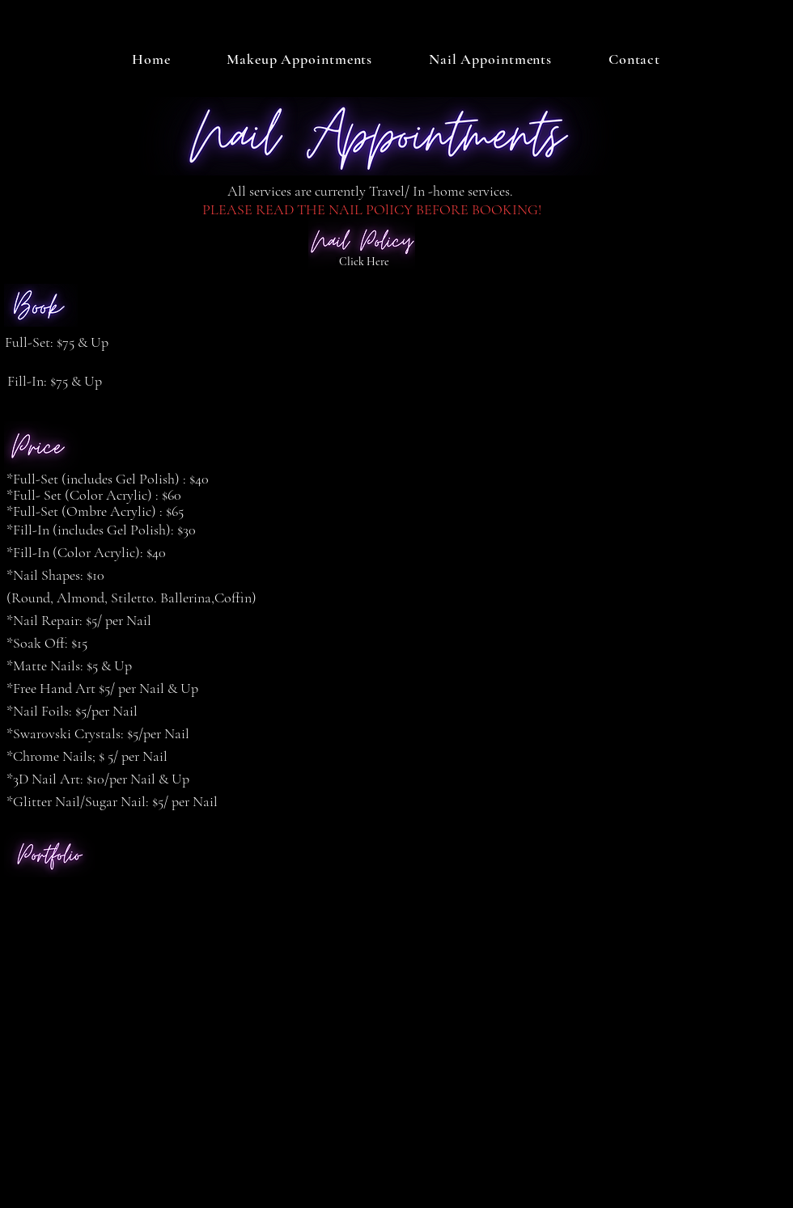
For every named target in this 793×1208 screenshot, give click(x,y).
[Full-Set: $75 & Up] (61, 343)
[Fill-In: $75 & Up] (63, 381)
